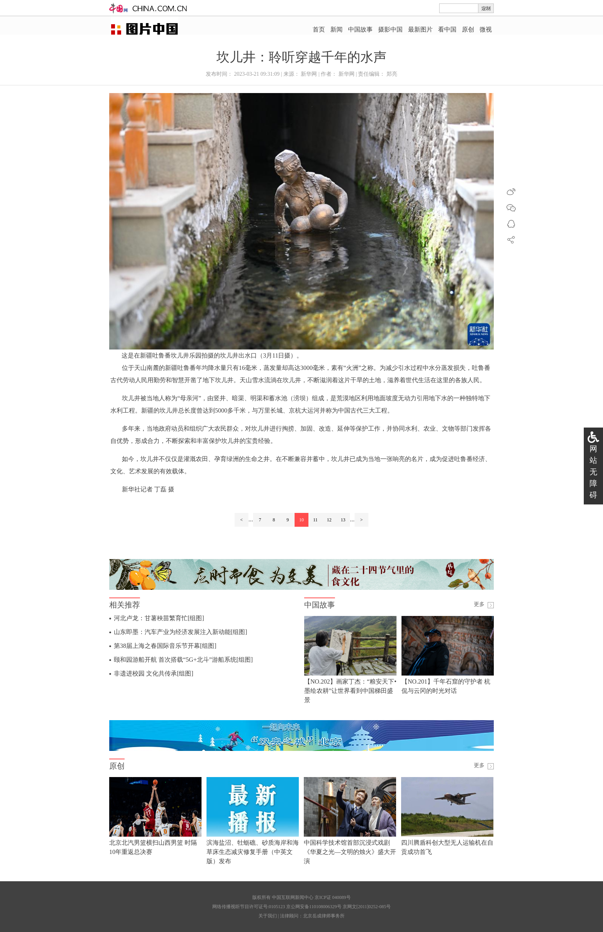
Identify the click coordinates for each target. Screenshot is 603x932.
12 (329, 520)
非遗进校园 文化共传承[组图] (153, 673)
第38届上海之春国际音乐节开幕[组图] (165, 645)
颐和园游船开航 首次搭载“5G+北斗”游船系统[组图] (183, 659)
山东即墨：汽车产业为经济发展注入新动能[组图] (180, 632)
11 (315, 520)
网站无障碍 (593, 471)
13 (343, 520)
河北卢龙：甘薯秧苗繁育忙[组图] (159, 618)
